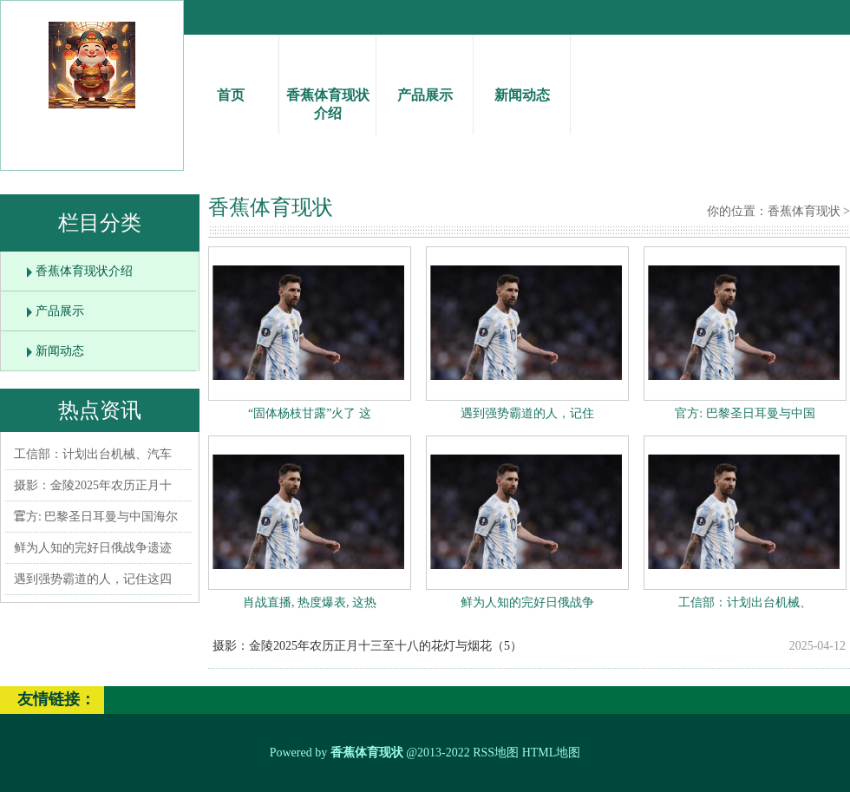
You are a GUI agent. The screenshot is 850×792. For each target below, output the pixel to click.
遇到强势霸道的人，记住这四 (93, 579)
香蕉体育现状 (804, 211)
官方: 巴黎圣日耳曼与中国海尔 (96, 516)
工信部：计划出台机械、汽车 (93, 454)
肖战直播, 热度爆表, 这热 (309, 602)
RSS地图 (496, 752)
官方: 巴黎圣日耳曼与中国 (744, 413)
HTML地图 (551, 752)
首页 (230, 79)
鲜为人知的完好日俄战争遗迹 (93, 547)
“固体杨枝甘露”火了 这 (309, 413)
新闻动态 (522, 79)
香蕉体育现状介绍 (327, 88)
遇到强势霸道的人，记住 (527, 413)
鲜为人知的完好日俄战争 (527, 602)
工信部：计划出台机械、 (745, 602)
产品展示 (424, 79)
